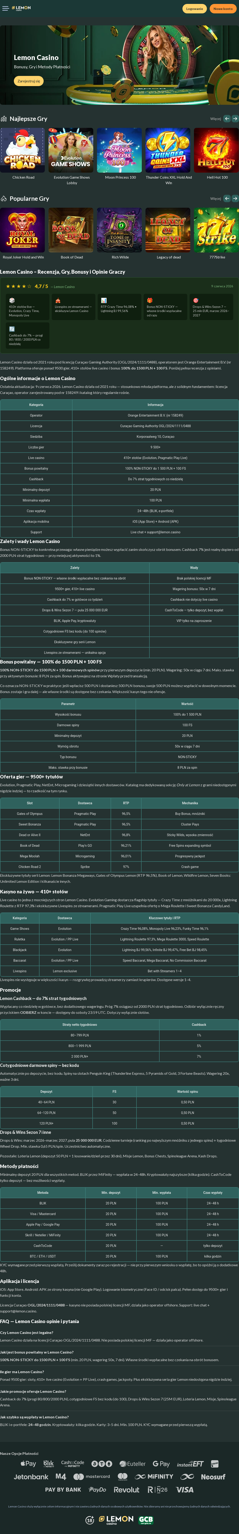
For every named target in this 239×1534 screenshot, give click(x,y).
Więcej (215, 119)
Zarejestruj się (29, 81)
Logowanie (194, 9)
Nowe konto (223, 9)
